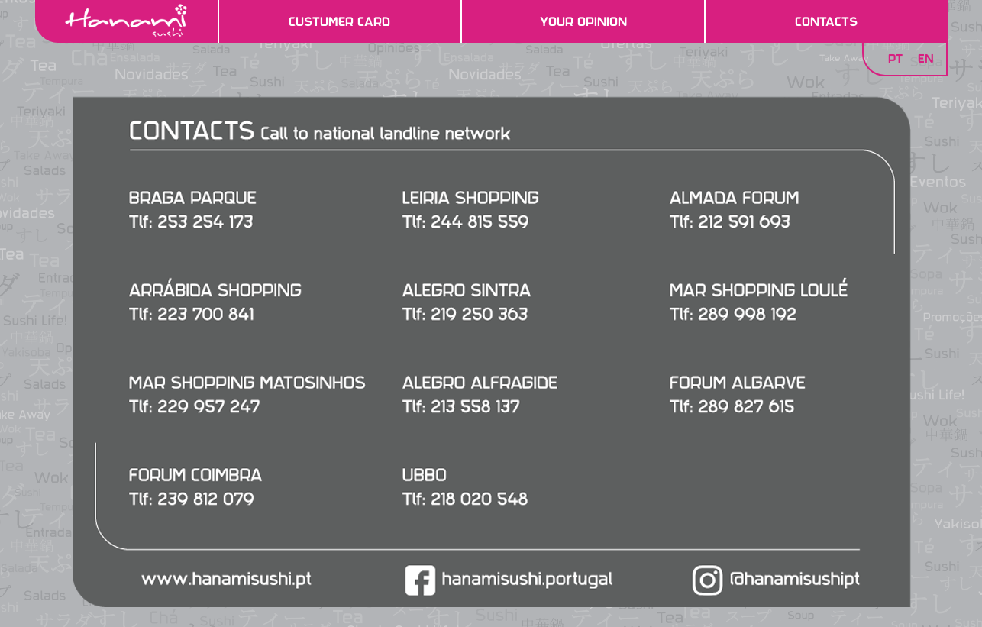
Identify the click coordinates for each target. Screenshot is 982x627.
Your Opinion (583, 21)
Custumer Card (339, 21)
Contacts (826, 21)
